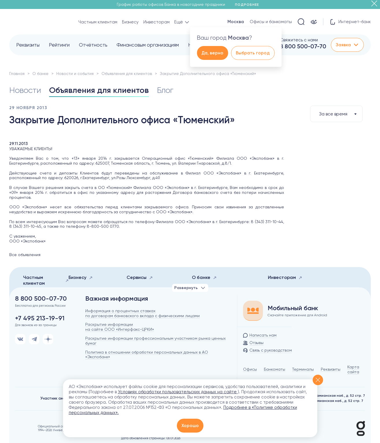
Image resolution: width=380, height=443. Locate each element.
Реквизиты (28, 45)
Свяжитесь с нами (299, 40)
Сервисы (140, 277)
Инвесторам (156, 22)
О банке (40, 73)
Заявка (347, 45)
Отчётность (93, 45)
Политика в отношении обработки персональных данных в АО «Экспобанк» (146, 354)
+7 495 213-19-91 (39, 318)
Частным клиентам (97, 22)
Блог (165, 90)
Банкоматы (274, 369)
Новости (25, 90)
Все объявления (24, 254)
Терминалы (303, 369)
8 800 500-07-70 (303, 46)
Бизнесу (130, 22)
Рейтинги (59, 45)
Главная (17, 73)
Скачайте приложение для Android (297, 315)
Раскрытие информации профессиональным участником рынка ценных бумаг (155, 340)
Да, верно (212, 53)
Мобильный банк (293, 308)
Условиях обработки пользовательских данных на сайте (178, 391)
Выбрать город (253, 53)
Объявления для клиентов (126, 73)
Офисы (250, 369)
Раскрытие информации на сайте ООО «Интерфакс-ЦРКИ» (119, 327)
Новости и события (75, 73)
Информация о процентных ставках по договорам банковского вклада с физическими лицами (142, 313)
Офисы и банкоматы (271, 21)
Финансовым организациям (147, 45)
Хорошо (190, 425)
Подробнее (249, 5)
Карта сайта (353, 369)
